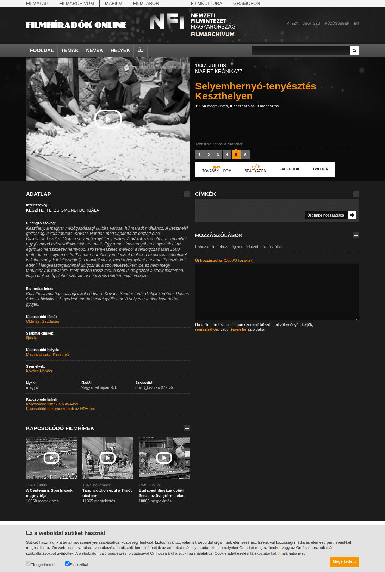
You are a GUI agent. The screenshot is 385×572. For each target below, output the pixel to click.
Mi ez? (292, 23)
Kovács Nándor (39, 371)
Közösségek (337, 23)
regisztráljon (206, 329)
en (356, 23)
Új (140, 50)
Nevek (94, 50)
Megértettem (344, 561)
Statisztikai (76, 564)
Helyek (120, 50)
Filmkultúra (206, 3)
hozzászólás (242, 106)
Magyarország (38, 354)
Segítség (312, 23)
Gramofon (246, 3)
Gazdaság (50, 321)
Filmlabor (146, 3)
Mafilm (113, 3)
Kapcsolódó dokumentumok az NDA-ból (60, 408)
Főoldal (42, 50)
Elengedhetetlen (42, 564)
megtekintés (211, 106)
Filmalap (37, 3)
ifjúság (31, 338)
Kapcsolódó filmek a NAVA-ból (52, 404)
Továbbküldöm (216, 171)
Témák (70, 50)
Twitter (320, 169)
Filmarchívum (76, 3)
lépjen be (238, 329)
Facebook (290, 169)
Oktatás (32, 321)
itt (279, 553)
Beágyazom (255, 171)
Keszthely (61, 354)
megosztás (268, 106)
